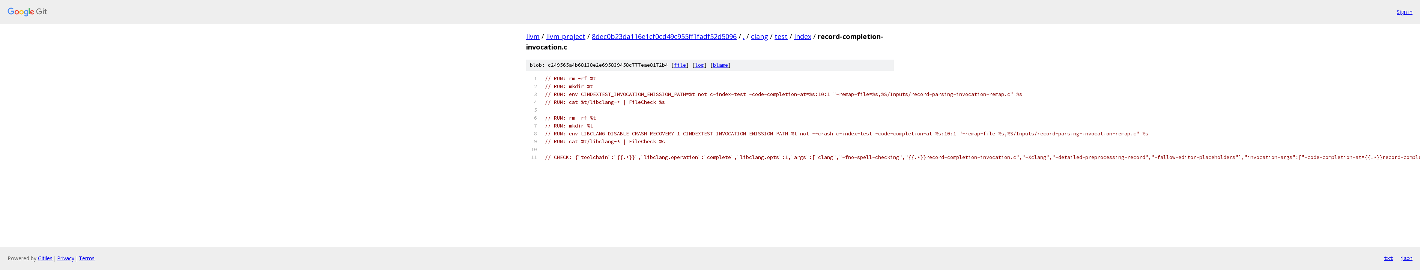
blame (720, 65)
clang (759, 36)
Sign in (1404, 11)
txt (1388, 258)
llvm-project (565, 36)
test (781, 36)
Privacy (65, 258)
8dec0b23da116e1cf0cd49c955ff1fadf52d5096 (664, 36)
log (699, 65)
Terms (87, 258)
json (1406, 258)
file (680, 65)
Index (802, 36)
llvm (533, 36)
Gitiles (45, 258)
